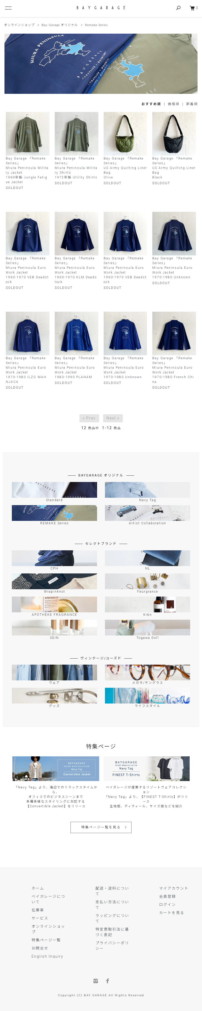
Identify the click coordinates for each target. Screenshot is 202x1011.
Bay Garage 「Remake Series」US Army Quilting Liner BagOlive (125, 168)
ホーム (38, 888)
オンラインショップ (19, 25)
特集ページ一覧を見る (101, 827)
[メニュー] (8, 8)
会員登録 (167, 896)
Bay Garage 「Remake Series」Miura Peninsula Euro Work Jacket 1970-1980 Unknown (172, 267)
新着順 (192, 104)
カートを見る (171, 913)
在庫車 (38, 910)
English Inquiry (47, 956)
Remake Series (96, 25)
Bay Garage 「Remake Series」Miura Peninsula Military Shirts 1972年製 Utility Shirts (76, 168)
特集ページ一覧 (46, 940)
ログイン (167, 904)
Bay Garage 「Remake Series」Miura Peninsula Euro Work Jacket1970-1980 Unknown (124, 367)
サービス (40, 918)
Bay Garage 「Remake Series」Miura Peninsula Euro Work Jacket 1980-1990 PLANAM (75, 367)
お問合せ (40, 948)
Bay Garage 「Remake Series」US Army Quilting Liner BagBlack (174, 168)
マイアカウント (174, 888)
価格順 (174, 104)
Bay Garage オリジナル (60, 25)
